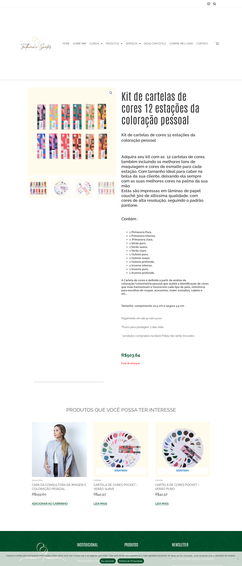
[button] (214, 4)
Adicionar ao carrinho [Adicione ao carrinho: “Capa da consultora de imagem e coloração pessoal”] (50, 503)
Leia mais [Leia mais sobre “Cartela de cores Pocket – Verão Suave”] (100, 503)
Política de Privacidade (130, 561)
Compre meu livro (181, 43)
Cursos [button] (96, 43)
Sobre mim (79, 43)
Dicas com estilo (155, 43)
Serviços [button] (133, 43)
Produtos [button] (114, 43)
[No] (237, 558)
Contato (202, 43)
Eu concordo (107, 561)
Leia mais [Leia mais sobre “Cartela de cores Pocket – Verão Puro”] (162, 503)
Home (66, 43)
